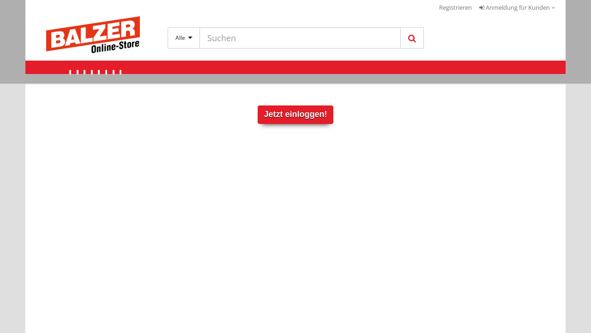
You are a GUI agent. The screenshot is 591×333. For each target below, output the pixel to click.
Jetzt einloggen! (295, 114)
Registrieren (455, 7)
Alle (184, 38)
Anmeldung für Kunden (517, 7)
